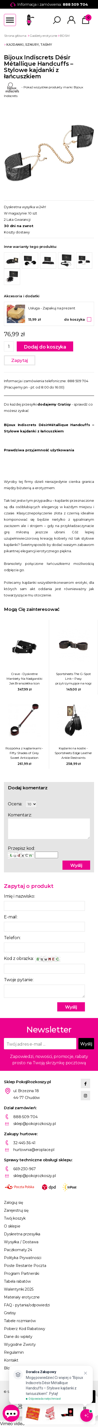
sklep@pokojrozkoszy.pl (34, 1123)
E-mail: (11, 916)
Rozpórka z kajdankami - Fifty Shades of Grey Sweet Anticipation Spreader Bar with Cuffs (24, 753)
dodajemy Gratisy (54, 404)
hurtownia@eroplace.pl (33, 1149)
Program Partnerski (21, 1273)
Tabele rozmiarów (20, 1320)
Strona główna (15, 36)
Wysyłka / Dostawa (21, 1242)
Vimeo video (12, 1423)
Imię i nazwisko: (19, 896)
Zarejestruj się (16, 1210)
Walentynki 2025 (18, 1289)
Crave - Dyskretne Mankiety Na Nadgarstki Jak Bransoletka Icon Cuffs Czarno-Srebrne (24, 679)
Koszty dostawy (17, 232)
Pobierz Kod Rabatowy (24, 1328)
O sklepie (12, 1226)
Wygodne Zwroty (20, 1344)
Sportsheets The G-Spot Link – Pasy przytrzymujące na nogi (73, 678)
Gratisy (10, 1313)
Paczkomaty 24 (18, 1249)
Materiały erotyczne (22, 1297)
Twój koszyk (14, 1218)
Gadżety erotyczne (43, 36)
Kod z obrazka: (32, 959)
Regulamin (14, 1352)
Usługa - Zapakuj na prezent (51, 308)
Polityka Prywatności (22, 1257)
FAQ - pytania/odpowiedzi (27, 1305)
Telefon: (12, 937)
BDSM (65, 36)
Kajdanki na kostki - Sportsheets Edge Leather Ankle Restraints (73, 753)
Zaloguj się (13, 1202)
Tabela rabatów (17, 1281)
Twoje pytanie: (18, 979)
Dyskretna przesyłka (22, 1234)
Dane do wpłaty (18, 1336)
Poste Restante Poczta (25, 1265)
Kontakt (11, 1360)
